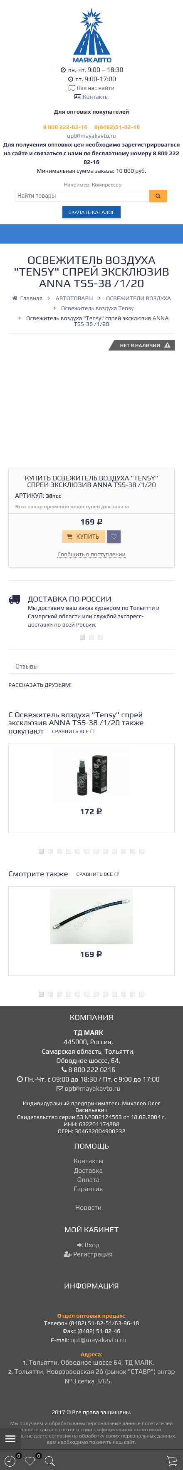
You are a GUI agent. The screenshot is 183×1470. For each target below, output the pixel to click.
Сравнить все (73, 731)
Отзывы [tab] (26, 666)
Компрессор (107, 185)
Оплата (88, 1180)
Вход (88, 1245)
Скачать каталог (92, 212)
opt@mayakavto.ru (91, 135)
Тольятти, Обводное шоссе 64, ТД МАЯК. (91, 1362)
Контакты (96, 96)
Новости (88, 1207)
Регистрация (88, 1254)
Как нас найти (95, 88)
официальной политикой (129, 1429)
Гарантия (88, 1189)
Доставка (88, 1170)
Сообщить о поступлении (91, 554)
